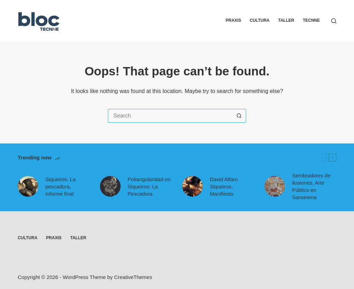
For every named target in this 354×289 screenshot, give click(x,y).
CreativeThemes (133, 277)
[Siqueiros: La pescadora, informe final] (28, 186)
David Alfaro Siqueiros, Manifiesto (224, 186)
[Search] (333, 21)
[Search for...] (170, 116)
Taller (286, 20)
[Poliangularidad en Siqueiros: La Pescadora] (110, 186)
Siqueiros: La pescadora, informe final (60, 186)
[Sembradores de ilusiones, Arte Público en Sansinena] (274, 186)
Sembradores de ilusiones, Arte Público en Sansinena (311, 186)
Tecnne (311, 20)
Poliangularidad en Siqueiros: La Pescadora (149, 186)
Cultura (259, 20)
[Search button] (239, 116)
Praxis (233, 20)
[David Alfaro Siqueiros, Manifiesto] (192, 186)
